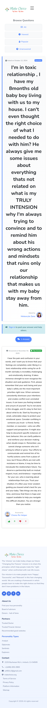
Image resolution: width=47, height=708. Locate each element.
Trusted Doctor (8, 623)
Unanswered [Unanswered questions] (23, 49)
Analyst (5, 641)
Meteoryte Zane (28, 316)
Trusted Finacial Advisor (11, 627)
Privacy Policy (8, 682)
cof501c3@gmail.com (13, 671)
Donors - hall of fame (10, 613)
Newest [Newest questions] (23, 34)
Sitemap (6, 690)
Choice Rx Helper (19, 515)
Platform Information (11, 686)
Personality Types (10, 636)
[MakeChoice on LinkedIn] (18, 593)
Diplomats (6, 644)
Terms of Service (9, 678)
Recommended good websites (14, 631)
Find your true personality (12, 605)
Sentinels (5, 648)
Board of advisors (9, 609)
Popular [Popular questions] (23, 41)
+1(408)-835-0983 (12, 667)
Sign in (12, 327)
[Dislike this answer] (20, 521)
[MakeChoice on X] (4, 593)
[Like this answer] (9, 521)
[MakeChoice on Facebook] (13, 593)
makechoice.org (10, 675)
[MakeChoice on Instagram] (9, 593)
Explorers (5, 652)
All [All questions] (23, 27)
